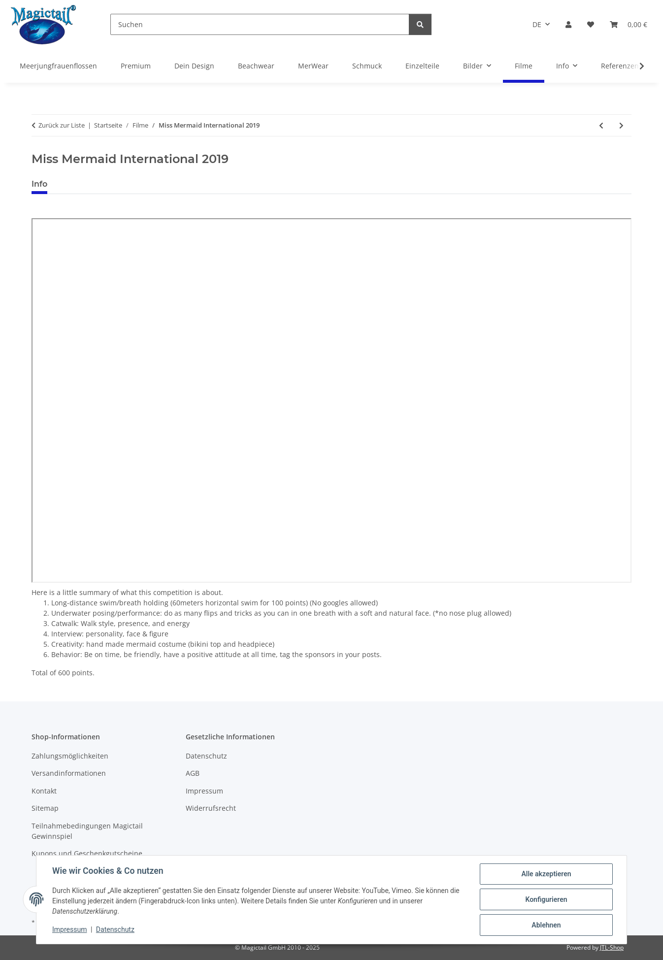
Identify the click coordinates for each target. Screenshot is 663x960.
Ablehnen (546, 925)
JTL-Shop (612, 947)
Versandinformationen (69, 773)
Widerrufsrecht (211, 808)
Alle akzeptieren (546, 874)
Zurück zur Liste (61, 125)
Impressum (69, 929)
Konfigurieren (546, 899)
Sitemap (45, 808)
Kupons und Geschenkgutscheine (87, 853)
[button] (568, 24)
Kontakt (44, 790)
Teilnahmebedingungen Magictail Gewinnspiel (87, 831)
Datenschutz (115, 929)
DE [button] (536, 24)
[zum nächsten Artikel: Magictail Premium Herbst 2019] (621, 125)
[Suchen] (259, 24)
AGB (192, 773)
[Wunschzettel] (590, 24)
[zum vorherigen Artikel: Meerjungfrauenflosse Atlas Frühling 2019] (601, 125)
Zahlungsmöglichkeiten (70, 756)
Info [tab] (39, 184)
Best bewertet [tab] (92, 184)
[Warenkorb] (628, 24)
